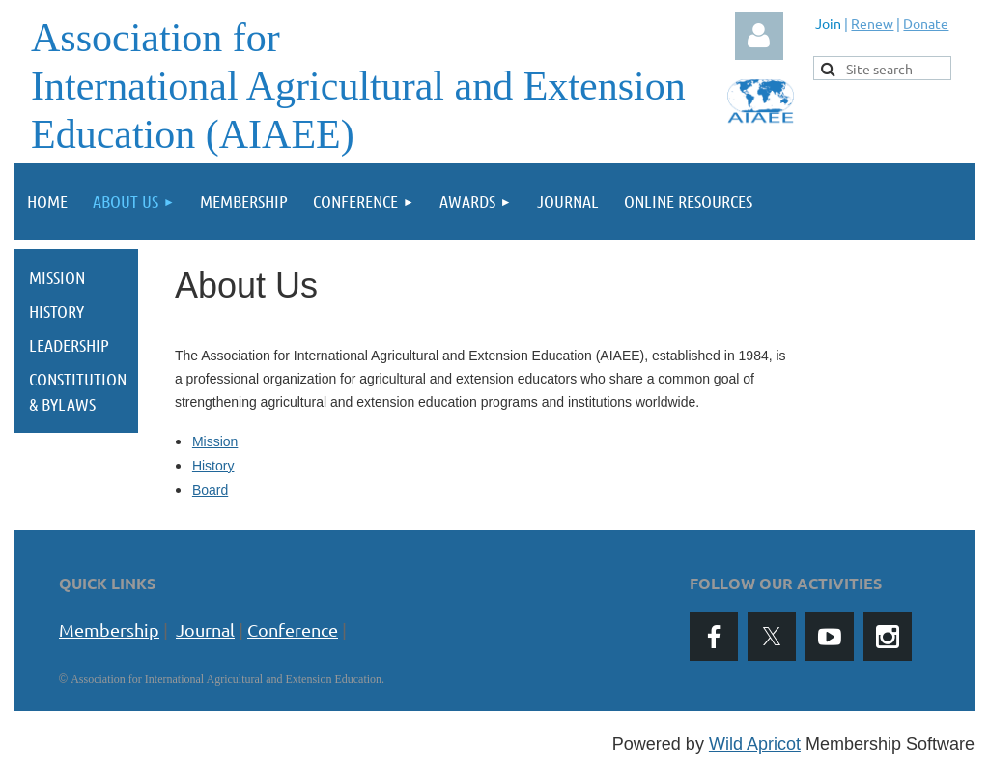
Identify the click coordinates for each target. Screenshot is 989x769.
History (213, 465)
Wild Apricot (755, 744)
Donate (925, 23)
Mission (215, 441)
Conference (292, 629)
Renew (872, 23)
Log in (759, 36)
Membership (109, 629)
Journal (205, 629)
